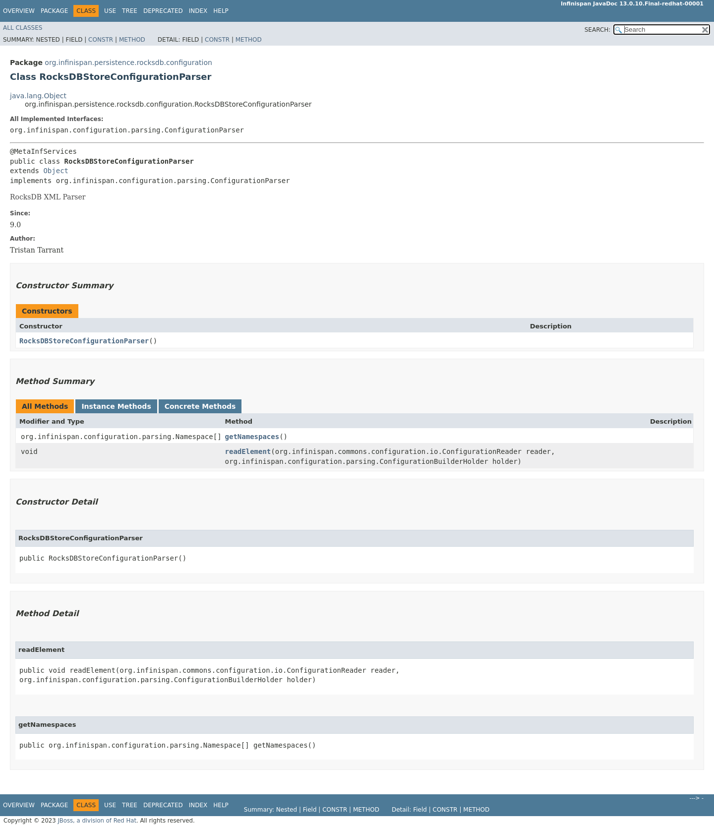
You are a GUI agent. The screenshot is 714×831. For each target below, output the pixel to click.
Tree (129, 10)
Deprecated (163, 10)
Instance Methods (116, 406)
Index (198, 10)
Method (132, 39)
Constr (100, 39)
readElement (248, 451)
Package (54, 10)
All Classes (22, 27)
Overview (19, 10)
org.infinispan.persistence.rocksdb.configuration (128, 62)
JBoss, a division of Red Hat (97, 820)
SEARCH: (598, 29)
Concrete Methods (200, 406)
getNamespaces (252, 437)
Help (221, 10)
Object (55, 171)
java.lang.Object (38, 96)
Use (110, 10)
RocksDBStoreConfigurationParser (84, 341)
